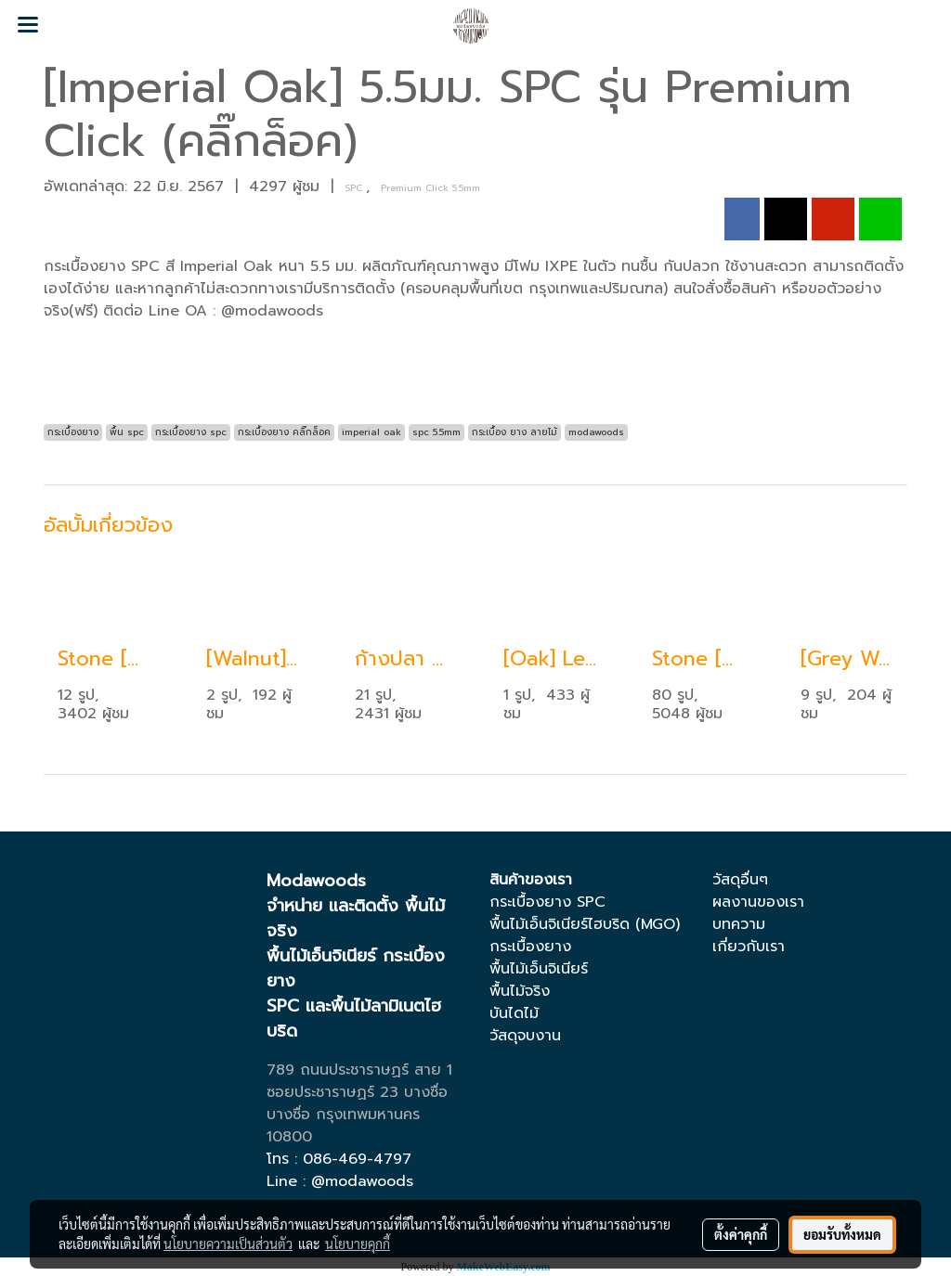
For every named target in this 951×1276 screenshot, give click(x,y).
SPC (355, 188)
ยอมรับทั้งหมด (842, 1234)
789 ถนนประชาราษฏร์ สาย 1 (359, 1070)
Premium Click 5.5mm (430, 188)
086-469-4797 (357, 1159)
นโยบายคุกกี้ (357, 1243)
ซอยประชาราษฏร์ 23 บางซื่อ (357, 1092)
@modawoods (362, 1181)
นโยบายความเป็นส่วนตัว (228, 1243)
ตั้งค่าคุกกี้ (740, 1234)
